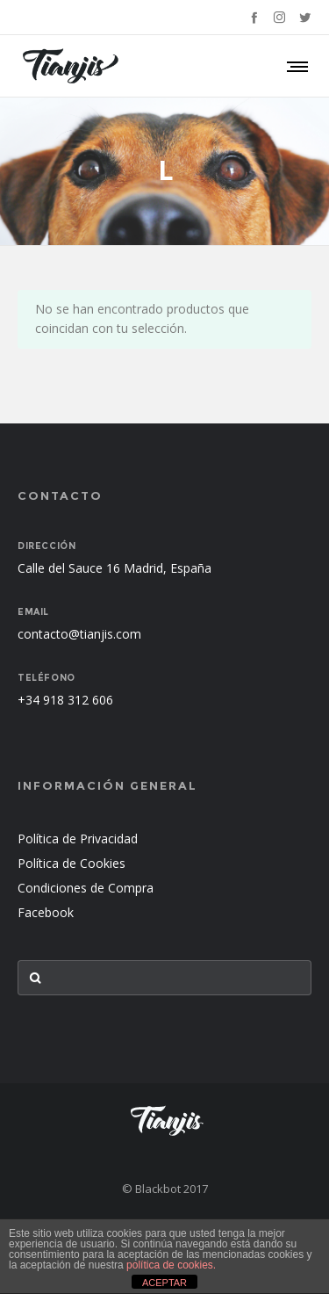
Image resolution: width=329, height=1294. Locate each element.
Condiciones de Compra (86, 887)
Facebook (46, 912)
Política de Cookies (71, 863)
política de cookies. (171, 1265)
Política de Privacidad (78, 838)
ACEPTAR (164, 1282)
